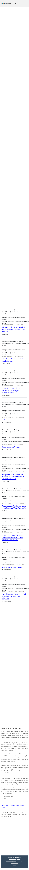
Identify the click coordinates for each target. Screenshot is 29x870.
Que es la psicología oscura (11, 447)
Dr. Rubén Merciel (5, 796)
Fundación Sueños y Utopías (14, 859)
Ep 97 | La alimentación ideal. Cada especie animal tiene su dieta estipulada (14, 596)
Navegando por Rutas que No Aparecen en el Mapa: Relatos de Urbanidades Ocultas (13, 476)
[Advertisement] (14, 622)
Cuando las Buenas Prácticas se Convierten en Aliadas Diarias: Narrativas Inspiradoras (12, 537)
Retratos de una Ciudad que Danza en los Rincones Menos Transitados (14, 507)
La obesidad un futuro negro (12, 567)
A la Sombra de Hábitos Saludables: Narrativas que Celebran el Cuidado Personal (14, 329)
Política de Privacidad (14, 863)
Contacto (14, 865)
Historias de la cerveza (9, 420)
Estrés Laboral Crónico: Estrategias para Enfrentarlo (14, 360)
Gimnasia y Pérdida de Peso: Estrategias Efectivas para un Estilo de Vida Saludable (14, 390)
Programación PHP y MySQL (11, 861)
